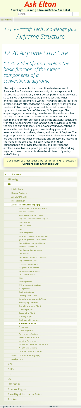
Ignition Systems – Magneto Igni (33, 236)
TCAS (21, 278)
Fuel (20, 229)
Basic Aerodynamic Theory (31, 215)
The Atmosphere (26, 212)
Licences (14, 174)
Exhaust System (26, 232)
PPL (10, 184)
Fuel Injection (25, 226)
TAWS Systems (25, 281)
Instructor (14, 384)
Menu (6, 19)
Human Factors (19, 193)
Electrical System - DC (28, 246)
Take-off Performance (29, 337)
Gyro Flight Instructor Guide (25, 394)
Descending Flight (27, 313)
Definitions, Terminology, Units (33, 208)
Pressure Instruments (28, 264)
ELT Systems (24, 288)
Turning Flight (25, 316)
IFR (9, 374)
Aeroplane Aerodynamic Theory (33, 299)
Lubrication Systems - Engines (32, 257)
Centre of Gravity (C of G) (30, 351)
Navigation (17, 359)
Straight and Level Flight (30, 306)
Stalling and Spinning (28, 320)
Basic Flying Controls (28, 302)
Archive (12, 399)
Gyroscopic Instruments (29, 271)
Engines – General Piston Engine (33, 219)
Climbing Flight (26, 309)
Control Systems (26, 330)
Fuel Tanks (24, 253)
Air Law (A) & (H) (19, 196)
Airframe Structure (27, 323)
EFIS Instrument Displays (30, 285)
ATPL (11, 369)
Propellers (23, 327)
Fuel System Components (30, 250)
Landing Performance (28, 341)
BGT (10, 379)
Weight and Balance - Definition (33, 344)
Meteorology (18, 200)
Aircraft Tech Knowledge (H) (25, 355)
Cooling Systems (26, 292)
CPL (10, 364)
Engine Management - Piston (32, 243)
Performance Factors (28, 334)
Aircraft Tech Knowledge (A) (25, 204)
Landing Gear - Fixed (28, 295)
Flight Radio (17, 189)
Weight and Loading (28, 348)
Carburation (24, 222)
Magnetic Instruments (29, 267)
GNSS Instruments (27, 274)
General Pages (17, 389)
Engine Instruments (27, 261)
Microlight (14, 179)
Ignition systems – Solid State (32, 239)
